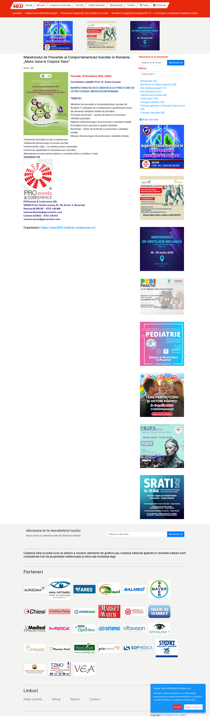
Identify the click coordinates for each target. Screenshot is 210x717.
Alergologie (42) (148, 81)
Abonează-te (175, 62)
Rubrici (75, 699)
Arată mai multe (149, 119)
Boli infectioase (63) (150, 91)
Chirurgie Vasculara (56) (152, 112)
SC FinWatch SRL (169, 715)
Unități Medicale (113, 5)
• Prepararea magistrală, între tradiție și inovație (125, 13)
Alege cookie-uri (193, 707)
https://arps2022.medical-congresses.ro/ (68, 227)
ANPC (183, 715)
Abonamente (132, 5)
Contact (148, 5)
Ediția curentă (32, 699)
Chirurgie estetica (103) (152, 102)
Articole (57, 5)
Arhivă (56, 699)
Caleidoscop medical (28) (153, 95)
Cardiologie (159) (149, 98)
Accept (177, 707)
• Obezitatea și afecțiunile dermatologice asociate (37, 13)
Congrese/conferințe (77, 5)
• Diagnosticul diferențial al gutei (81, 13)
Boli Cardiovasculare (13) (153, 88)
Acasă (45, 5)
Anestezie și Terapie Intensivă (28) (158, 84)
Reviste (96, 5)
